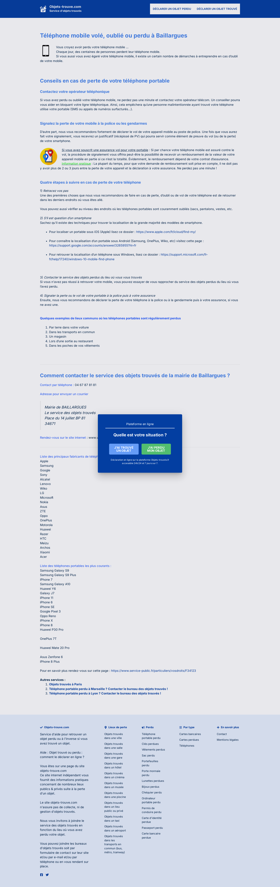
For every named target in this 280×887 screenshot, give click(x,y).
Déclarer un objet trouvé (217, 9)
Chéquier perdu (152, 792)
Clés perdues (150, 744)
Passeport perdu (152, 827)
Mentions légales (228, 739)
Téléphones (186, 745)
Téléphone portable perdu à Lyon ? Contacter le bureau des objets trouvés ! (105, 693)
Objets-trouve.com (65, 7)
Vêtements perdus (153, 749)
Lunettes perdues (153, 781)
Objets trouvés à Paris (65, 684)
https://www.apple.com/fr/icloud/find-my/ (166, 232)
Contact (222, 734)
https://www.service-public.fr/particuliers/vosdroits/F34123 (153, 670)
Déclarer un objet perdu (172, 9)
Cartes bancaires (190, 734)
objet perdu (48, 739)
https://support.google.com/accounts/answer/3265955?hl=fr (92, 245)
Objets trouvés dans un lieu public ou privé (113, 807)
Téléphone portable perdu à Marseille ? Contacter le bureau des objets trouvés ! (108, 689)
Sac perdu (148, 755)
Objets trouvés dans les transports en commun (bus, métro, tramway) (114, 844)
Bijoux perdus (150, 786)
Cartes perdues (189, 739)
